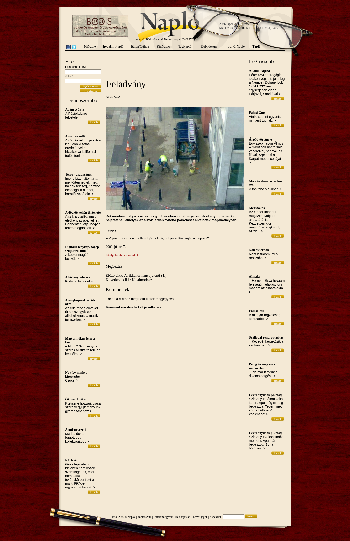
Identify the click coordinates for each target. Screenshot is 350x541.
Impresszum (145, 517)
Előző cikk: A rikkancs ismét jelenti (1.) (136, 275)
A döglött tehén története (83, 212)
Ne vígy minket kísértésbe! (76, 374)
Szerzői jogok (199, 517)
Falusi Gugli (258, 112)
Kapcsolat (215, 517)
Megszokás (257, 208)
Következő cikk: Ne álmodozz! (129, 280)
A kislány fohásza (77, 277)
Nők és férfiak (259, 250)
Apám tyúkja (74, 109)
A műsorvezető (75, 430)
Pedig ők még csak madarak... (262, 366)
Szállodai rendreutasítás (266, 337)
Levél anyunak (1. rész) (265, 433)
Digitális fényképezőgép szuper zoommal (82, 249)
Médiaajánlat (182, 517)
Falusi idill (256, 311)
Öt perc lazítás (75, 399)
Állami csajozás (260, 71)
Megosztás (114, 266)
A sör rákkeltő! (76, 136)
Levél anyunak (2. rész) (265, 395)
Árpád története (260, 139)
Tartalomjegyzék (163, 517)
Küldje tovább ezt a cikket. (122, 255)
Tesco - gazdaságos (78, 174)
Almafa (254, 276)
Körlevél (71, 460)
